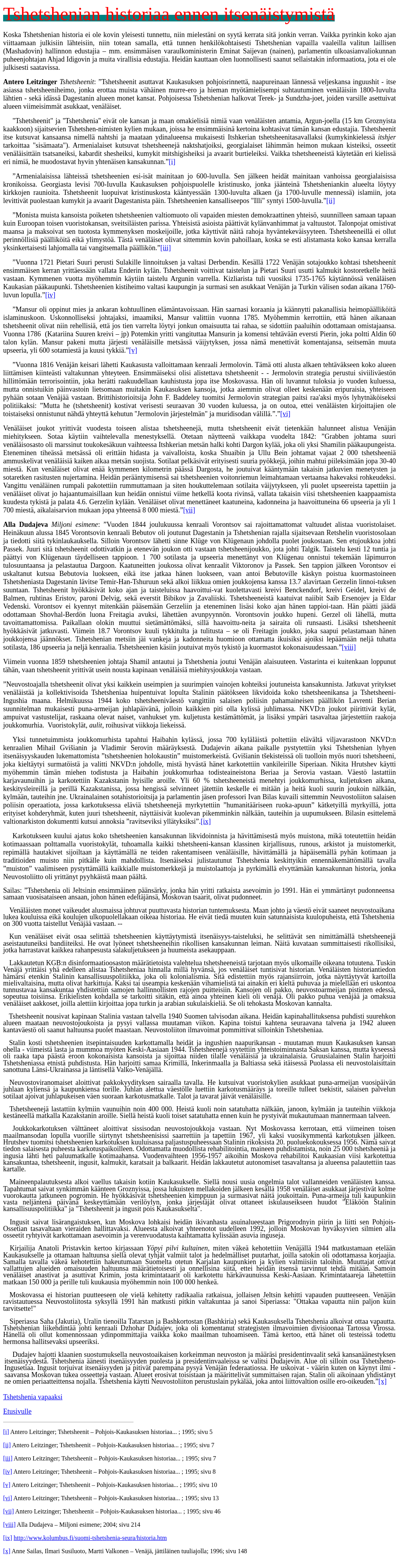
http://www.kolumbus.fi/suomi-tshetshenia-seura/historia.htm (90, 1538)
